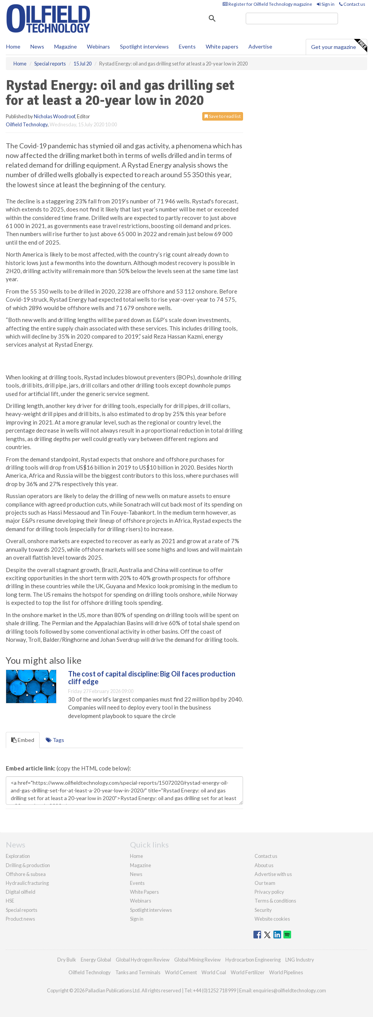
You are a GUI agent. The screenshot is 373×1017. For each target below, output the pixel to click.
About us (264, 865)
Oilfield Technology (27, 124)
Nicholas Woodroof (54, 116)
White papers (222, 46)
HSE (10, 901)
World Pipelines (286, 972)
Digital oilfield (20, 892)
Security (263, 910)
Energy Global (96, 960)
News (136, 874)
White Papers (144, 892)
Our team (265, 883)
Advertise (260, 46)
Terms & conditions (275, 901)
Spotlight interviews (144, 46)
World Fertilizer (248, 972)
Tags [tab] (55, 740)
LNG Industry (299, 960)
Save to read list (223, 116)
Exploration (18, 856)
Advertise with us (273, 874)
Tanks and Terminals (137, 972)
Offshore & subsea (26, 874)
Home (13, 46)
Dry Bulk (66, 960)
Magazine (65, 46)
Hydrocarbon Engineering (253, 960)
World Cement (181, 972)
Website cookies (272, 919)
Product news (20, 919)
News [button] (37, 46)
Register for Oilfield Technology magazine (267, 4)
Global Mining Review (197, 960)
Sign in (326, 4)
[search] (292, 18)
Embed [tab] (22, 740)
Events (187, 46)
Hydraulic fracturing (27, 883)
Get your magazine (339, 45)
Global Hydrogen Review (143, 960)
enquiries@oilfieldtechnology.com (289, 990)
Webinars (98, 46)
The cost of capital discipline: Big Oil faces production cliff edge (151, 678)
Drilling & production (28, 865)
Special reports (21, 910)
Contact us (352, 4)
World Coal (213, 972)
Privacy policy (269, 892)
